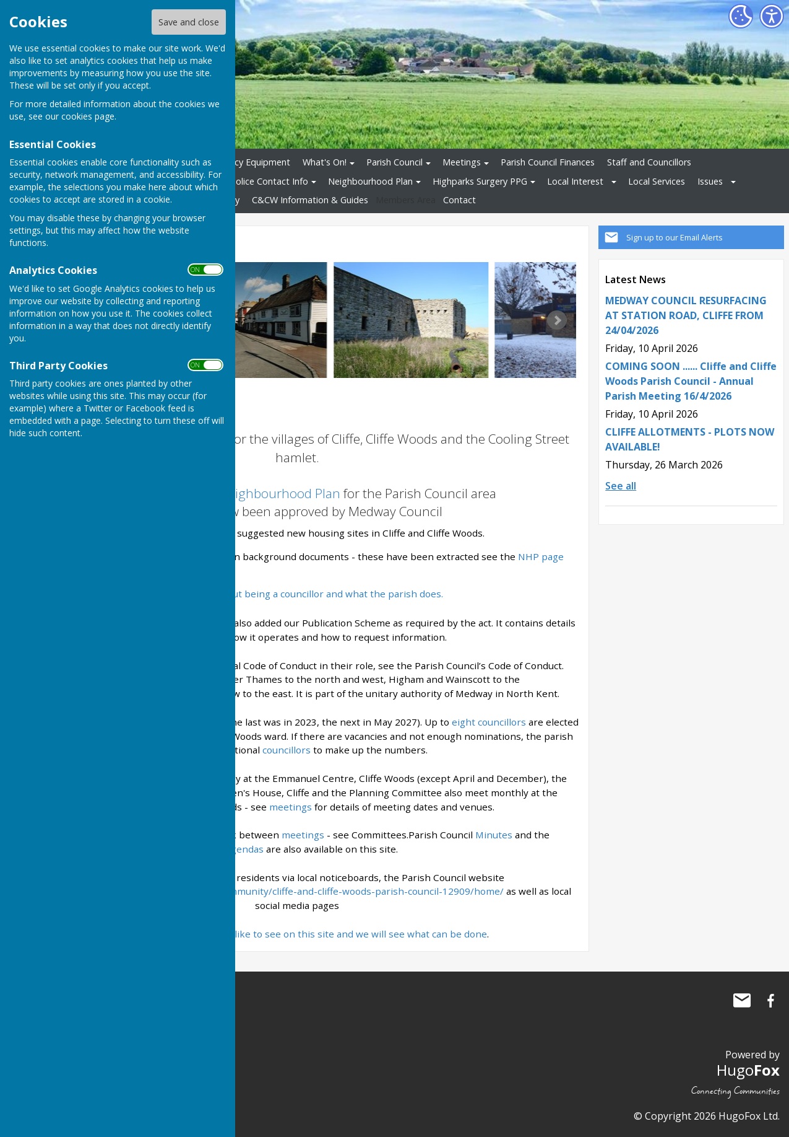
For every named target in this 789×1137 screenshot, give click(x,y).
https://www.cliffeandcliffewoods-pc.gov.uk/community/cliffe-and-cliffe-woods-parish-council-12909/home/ (265, 891)
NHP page (541, 556)
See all (620, 486)
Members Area (406, 200)
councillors (286, 750)
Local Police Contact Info (257, 181)
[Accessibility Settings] (771, 16)
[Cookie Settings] (740, 16)
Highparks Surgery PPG (480, 181)
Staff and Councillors (649, 162)
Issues (710, 181)
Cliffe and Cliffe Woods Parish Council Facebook (770, 1000)
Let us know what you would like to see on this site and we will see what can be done (296, 934)
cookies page (87, 116)
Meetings (461, 162)
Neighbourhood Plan (370, 181)
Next (557, 320)
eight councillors (490, 722)
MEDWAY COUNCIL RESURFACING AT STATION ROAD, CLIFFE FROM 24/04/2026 (686, 315)
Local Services (656, 181)
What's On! (325, 162)
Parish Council (394, 162)
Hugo (748, 1070)
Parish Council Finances (548, 162)
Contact (459, 200)
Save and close (188, 22)
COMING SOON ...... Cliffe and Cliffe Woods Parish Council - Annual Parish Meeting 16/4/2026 (691, 381)
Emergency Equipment (244, 162)
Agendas (244, 849)
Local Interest (575, 181)
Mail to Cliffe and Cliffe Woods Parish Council (742, 1000)
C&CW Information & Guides (310, 200)
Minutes (493, 834)
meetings (290, 807)
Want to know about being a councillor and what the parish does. (297, 593)
